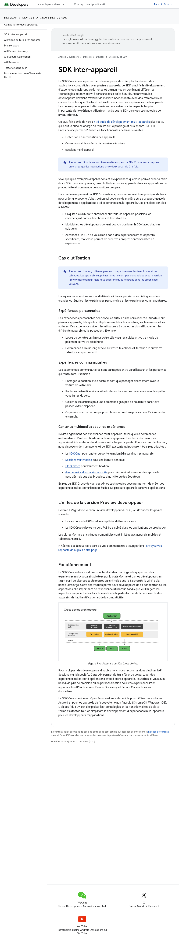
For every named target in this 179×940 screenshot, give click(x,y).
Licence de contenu (158, 731)
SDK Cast (75, 453)
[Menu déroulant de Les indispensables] (65, 4)
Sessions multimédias (78, 460)
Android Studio (163, 4)
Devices (28, 17)
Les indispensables (48, 4)
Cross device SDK (53, 17)
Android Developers (68, 56)
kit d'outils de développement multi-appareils (122, 122)
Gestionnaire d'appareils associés (86, 472)
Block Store (72, 466)
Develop (10, 17)
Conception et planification (91, 4)
